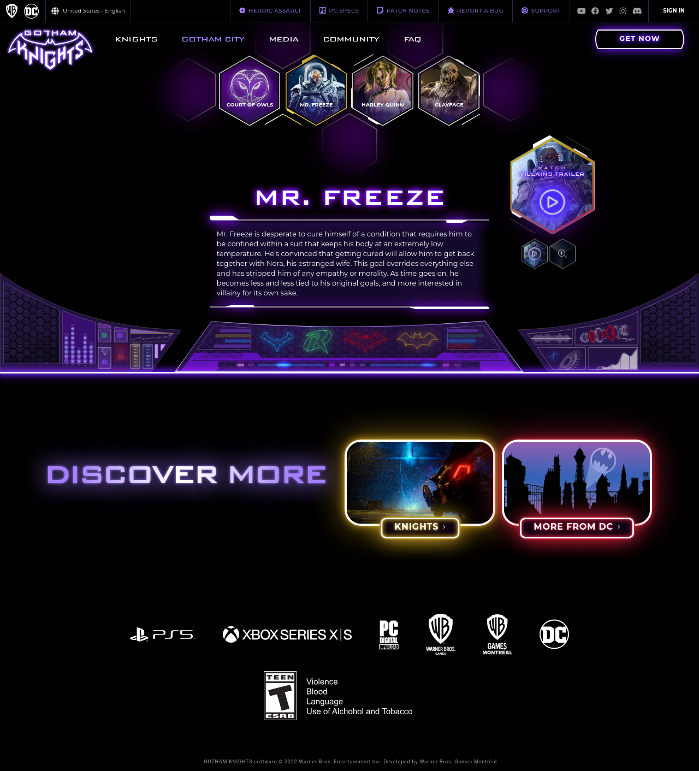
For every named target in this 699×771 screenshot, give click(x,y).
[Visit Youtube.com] (581, 11)
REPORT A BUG (476, 10)
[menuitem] (136, 39)
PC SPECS (339, 10)
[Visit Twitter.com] (609, 11)
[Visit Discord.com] (637, 11)
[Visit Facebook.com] (595, 11)
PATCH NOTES (403, 10)
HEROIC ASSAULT (270, 10)
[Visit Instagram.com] (623, 11)
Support (541, 10)
